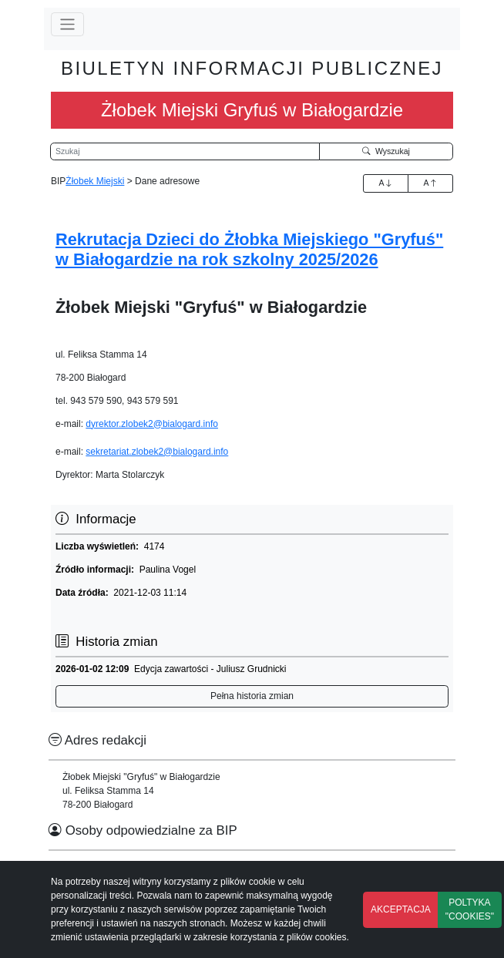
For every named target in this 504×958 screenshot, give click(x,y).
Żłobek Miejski (95, 181)
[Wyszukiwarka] (185, 152)
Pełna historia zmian (252, 696)
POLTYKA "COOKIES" (469, 909)
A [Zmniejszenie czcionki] (430, 182)
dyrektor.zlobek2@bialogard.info (152, 423)
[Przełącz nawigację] (67, 24)
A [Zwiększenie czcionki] (385, 182)
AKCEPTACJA (401, 909)
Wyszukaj (386, 151)
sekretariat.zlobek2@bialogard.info (157, 451)
